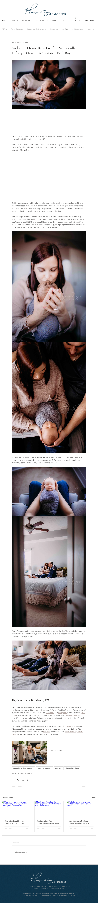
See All (93, 797)
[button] (93, 29)
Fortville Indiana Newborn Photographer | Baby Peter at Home (79, 822)
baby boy (58, 768)
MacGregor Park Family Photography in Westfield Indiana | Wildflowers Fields (49, 822)
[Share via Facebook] (13, 780)
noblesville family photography (23, 768)
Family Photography (17, 29)
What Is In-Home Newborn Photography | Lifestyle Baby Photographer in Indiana (14, 822)
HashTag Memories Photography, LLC (48, 888)
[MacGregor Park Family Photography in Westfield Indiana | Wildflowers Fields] (49, 809)
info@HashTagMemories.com (59, 887)
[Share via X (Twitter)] (18, 780)
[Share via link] (28, 780)
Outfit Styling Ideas (77, 29)
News (88, 29)
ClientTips (65, 29)
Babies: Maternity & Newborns (36, 29)
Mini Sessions (54, 29)
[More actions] (85, 42)
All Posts (4, 29)
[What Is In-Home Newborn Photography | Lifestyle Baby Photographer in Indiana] (16, 809)
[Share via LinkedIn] (23, 780)
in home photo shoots (72, 768)
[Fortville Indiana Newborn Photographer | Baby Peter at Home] (81, 809)
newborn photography (44, 768)
